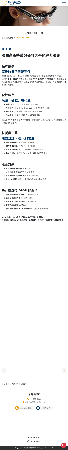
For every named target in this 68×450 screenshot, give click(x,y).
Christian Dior (22, 38)
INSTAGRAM (34, 441)
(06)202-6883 (35, 399)
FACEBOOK (33, 437)
